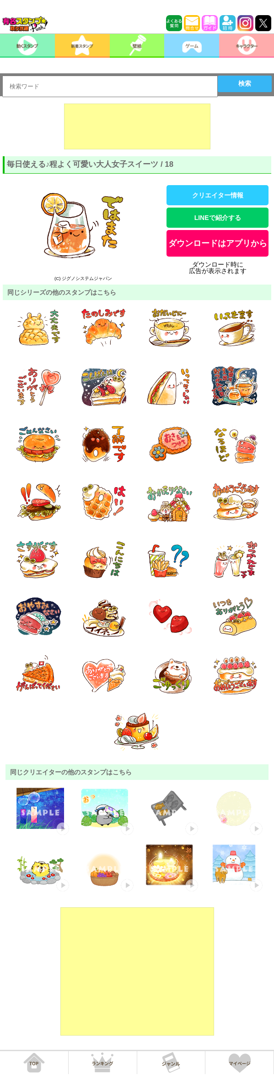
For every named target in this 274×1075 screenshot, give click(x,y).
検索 (244, 83)
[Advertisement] (137, 126)
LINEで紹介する (217, 217)
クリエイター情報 (217, 195)
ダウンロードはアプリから (217, 243)
